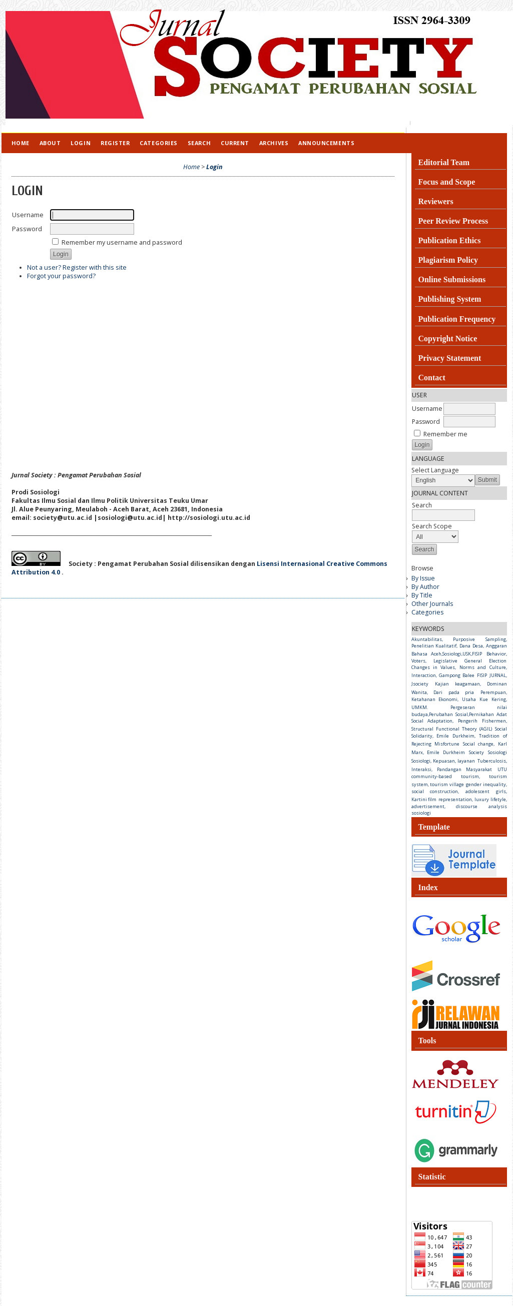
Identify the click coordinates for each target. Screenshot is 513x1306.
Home (21, 143)
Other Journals (432, 603)
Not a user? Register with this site (77, 267)
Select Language (435, 470)
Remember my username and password (122, 242)
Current (235, 143)
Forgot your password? (61, 276)
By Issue (423, 578)
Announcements (326, 143)
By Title (421, 595)
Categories (427, 612)
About (50, 143)
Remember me (445, 434)
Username (427, 408)
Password (426, 421)
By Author (425, 586)
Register (115, 143)
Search (199, 143)
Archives (273, 143)
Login (81, 143)
